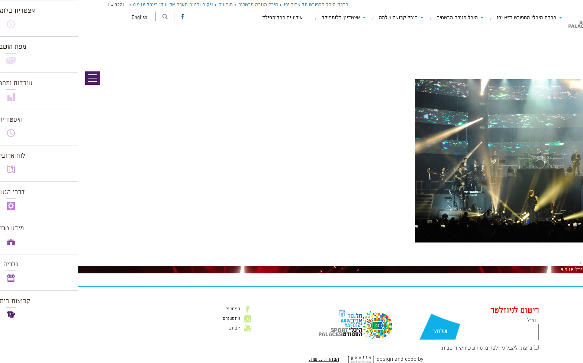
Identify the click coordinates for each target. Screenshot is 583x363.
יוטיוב (156, 328)
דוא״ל (455, 320)
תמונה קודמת (569, 39)
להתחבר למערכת (558, 262)
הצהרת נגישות (246, 359)
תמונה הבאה (570, 46)
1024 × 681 (533, 246)
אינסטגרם (153, 319)
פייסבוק (155, 309)
